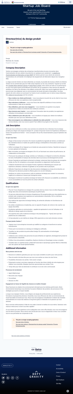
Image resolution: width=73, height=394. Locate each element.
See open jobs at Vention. (16, 50)
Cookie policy (40, 353)
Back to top (68, 391)
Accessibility (59, 368)
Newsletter (7, 365)
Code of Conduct (61, 372)
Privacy (58, 376)
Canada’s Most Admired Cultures (18, 85)
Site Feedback (60, 380)
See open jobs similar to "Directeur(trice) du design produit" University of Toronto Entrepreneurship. (36, 52)
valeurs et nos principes (15, 95)
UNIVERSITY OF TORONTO (33, 391)
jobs (2, 27)
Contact (58, 365)
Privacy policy (32, 353)
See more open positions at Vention (21, 335)
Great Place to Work (35, 85)
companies (10, 27)
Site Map (58, 383)
